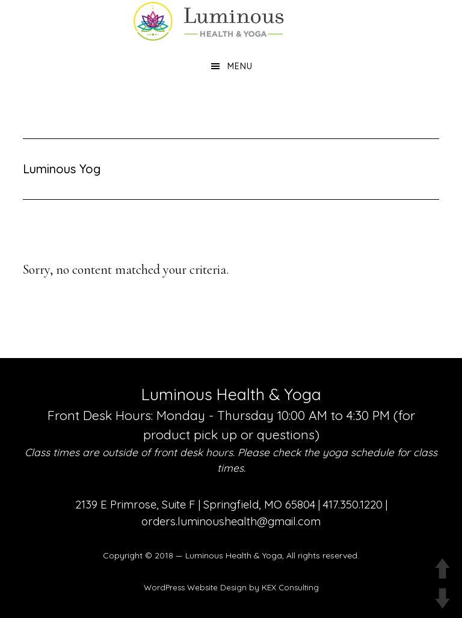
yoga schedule (358, 452)
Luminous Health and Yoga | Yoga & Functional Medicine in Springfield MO (231, 21)
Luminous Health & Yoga (233, 555)
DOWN (442, 598)
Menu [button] (240, 66)
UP (442, 568)
